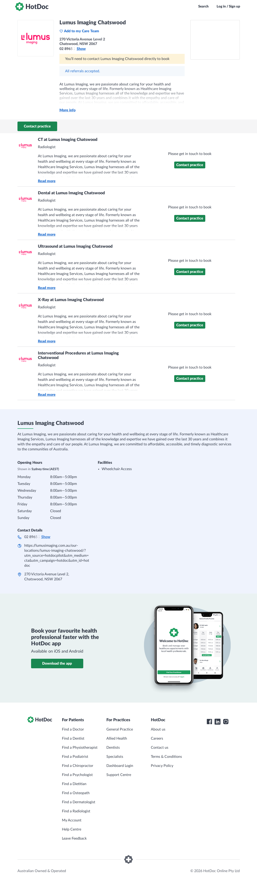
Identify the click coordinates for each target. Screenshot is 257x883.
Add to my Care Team (79, 31)
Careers (157, 738)
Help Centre (71, 829)
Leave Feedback (74, 838)
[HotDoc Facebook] (209, 722)
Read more (47, 181)
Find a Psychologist (77, 775)
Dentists (113, 747)
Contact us (159, 747)
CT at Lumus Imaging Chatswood (67, 140)
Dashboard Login (119, 766)
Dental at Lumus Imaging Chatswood (71, 193)
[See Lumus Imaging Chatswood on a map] (215, 39)
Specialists (114, 756)
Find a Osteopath (76, 793)
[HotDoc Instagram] (226, 722)
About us (158, 729)
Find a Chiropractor (77, 766)
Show (81, 49)
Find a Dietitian (74, 784)
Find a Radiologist (76, 811)
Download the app (57, 663)
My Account (71, 820)
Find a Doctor (73, 729)
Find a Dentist (73, 738)
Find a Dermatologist (78, 802)
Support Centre (118, 775)
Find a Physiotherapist (80, 747)
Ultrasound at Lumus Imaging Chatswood (75, 246)
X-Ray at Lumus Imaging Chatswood (71, 300)
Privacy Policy (162, 766)
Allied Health (116, 738)
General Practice (119, 729)
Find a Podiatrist (75, 756)
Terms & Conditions (166, 756)
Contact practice (37, 126)
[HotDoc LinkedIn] (217, 722)
